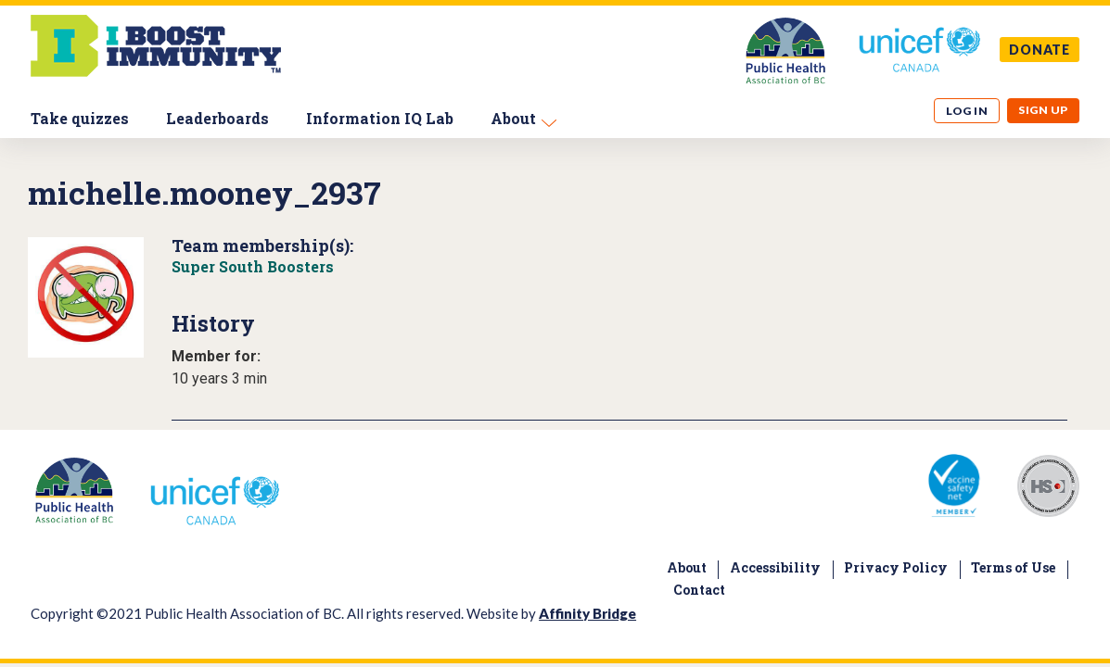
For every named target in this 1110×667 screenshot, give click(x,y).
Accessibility (775, 567)
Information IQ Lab (379, 118)
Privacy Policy (896, 567)
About (513, 118)
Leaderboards (217, 118)
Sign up (1042, 110)
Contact (699, 589)
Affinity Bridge (587, 613)
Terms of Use (1013, 567)
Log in (967, 111)
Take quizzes (80, 118)
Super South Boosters (253, 266)
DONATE (1039, 49)
